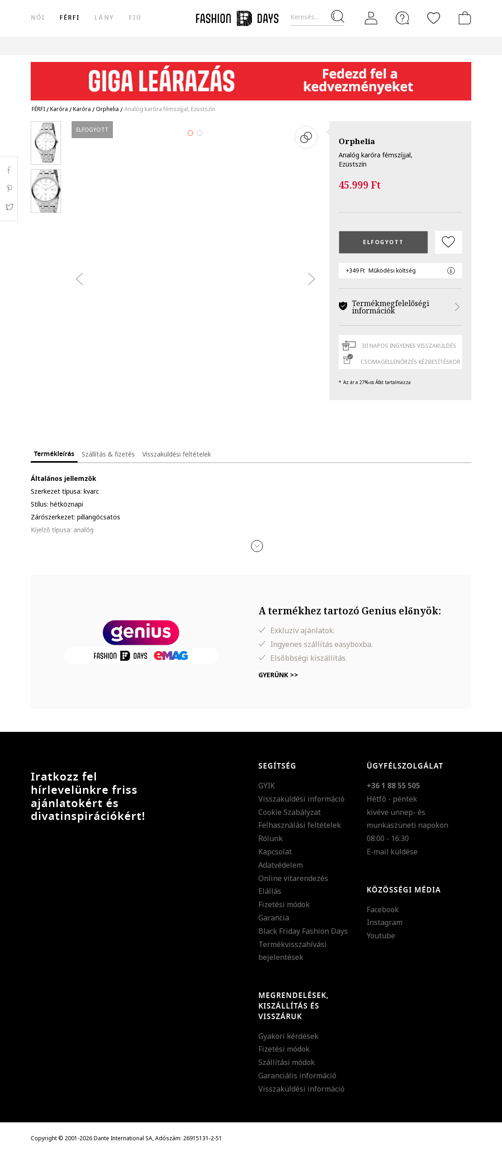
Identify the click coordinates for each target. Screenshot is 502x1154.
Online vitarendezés (293, 878)
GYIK (266, 785)
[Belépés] (371, 18)
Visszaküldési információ (301, 799)
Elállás (269, 891)
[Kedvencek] (434, 18)
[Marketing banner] (251, 76)
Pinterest (9, 188)
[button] (257, 546)
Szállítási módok (286, 1062)
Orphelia (357, 141)
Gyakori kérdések (288, 1036)
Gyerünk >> (278, 674)
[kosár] (463, 18)
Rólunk (270, 838)
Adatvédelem (280, 865)
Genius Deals (349, 45)
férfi (70, 17)
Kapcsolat (275, 852)
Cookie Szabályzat (289, 812)
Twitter (9, 207)
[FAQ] (402, 18)
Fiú (135, 17)
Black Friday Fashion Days (303, 931)
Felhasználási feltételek (299, 825)
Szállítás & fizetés (108, 454)
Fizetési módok (284, 904)
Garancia (273, 918)
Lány (104, 17)
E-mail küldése (392, 852)
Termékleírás (54, 454)
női (38, 17)
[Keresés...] (317, 17)
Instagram (384, 922)
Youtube (381, 936)
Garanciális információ (297, 1075)
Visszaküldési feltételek (176, 454)
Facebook (383, 909)
